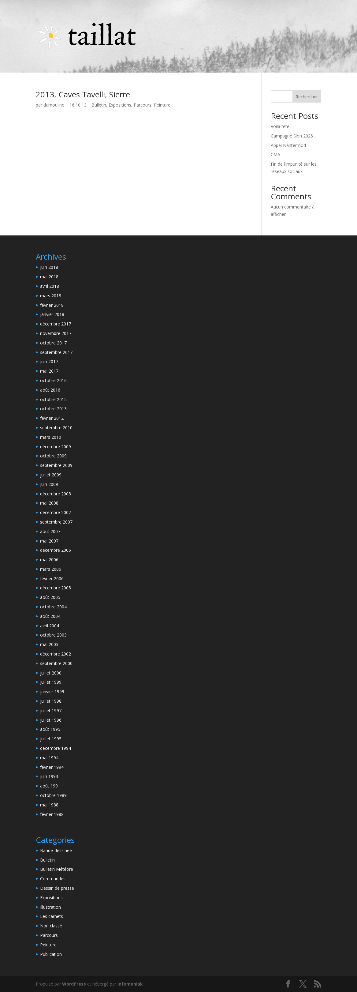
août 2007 (50, 531)
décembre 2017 (55, 324)
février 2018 (52, 305)
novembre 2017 (55, 333)
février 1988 (52, 814)
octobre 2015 (53, 399)
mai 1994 (49, 758)
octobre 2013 (53, 408)
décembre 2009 (55, 446)
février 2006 (52, 578)
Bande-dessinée (56, 850)
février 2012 (52, 418)
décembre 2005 (55, 588)
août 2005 (50, 597)
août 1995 (50, 729)
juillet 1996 (50, 720)
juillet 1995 (50, 739)
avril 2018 (49, 286)
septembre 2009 (56, 465)
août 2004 (50, 616)
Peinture (162, 105)
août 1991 (50, 786)
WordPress (74, 984)
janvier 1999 (52, 691)
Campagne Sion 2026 (292, 136)
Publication (51, 954)
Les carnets (51, 916)
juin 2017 (49, 361)
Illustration (50, 907)
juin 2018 (49, 267)
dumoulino (54, 105)
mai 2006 (49, 559)
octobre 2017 (53, 343)
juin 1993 (49, 776)
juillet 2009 (50, 475)
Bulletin (98, 105)
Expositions (120, 105)
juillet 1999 (50, 682)
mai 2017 (49, 371)
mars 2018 (50, 296)
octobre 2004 (53, 607)
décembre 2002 (55, 654)
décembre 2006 (55, 550)
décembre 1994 (55, 748)
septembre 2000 (56, 663)
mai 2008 (49, 503)
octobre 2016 (53, 380)
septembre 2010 (56, 427)
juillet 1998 (50, 701)
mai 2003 (49, 644)
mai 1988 (49, 805)
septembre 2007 (56, 522)
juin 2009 (49, 484)
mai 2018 (49, 277)
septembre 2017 (56, 352)
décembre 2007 (55, 512)
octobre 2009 (53, 456)
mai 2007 (49, 541)
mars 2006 (50, 569)
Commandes (52, 878)
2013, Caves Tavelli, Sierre (83, 94)
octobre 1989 (53, 795)
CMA (275, 154)
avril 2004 (49, 626)
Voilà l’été (280, 126)
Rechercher (307, 97)
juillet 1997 (50, 710)
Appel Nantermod (288, 145)
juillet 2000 (50, 673)
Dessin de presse (57, 888)
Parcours (142, 105)
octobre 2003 (53, 635)
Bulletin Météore (56, 869)
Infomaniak (130, 984)
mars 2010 (50, 437)
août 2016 (50, 390)
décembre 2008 (55, 494)
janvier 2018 (52, 314)
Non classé (51, 926)
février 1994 (52, 767)
